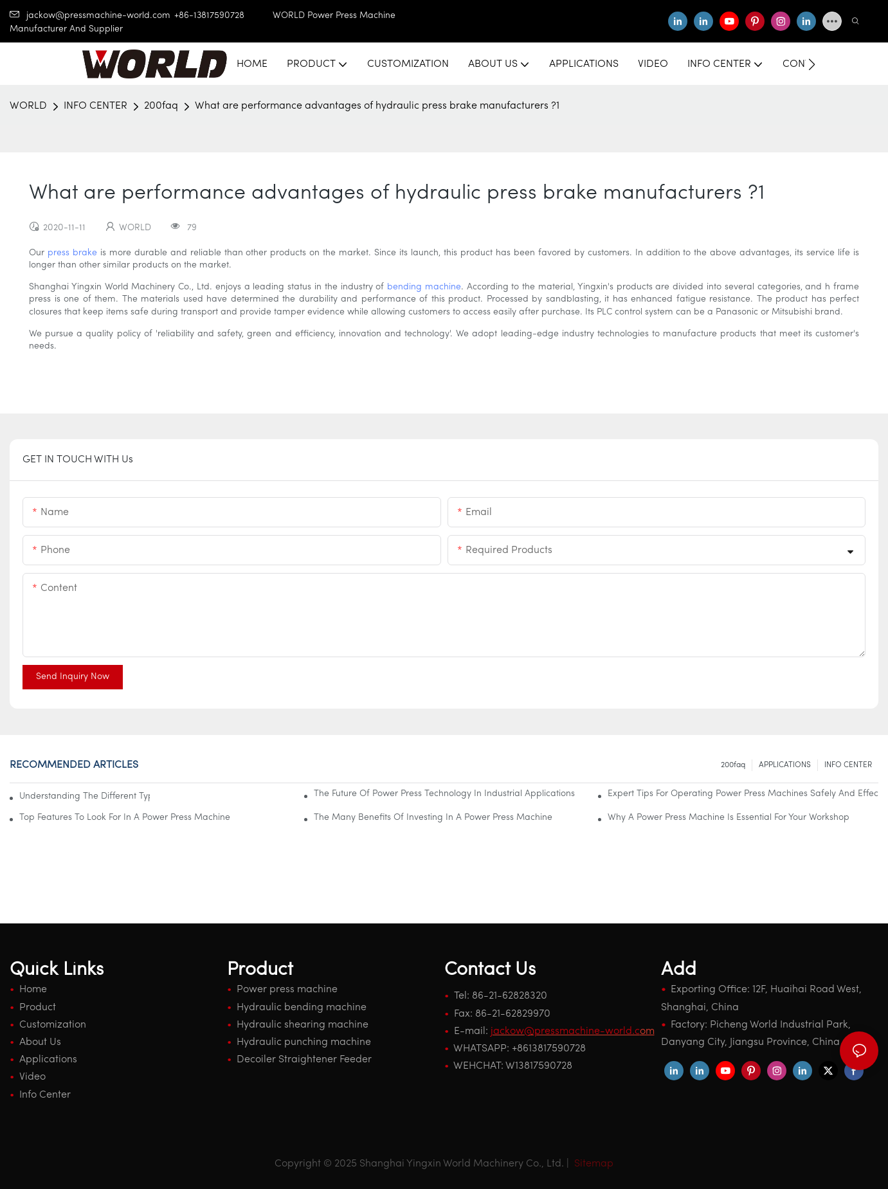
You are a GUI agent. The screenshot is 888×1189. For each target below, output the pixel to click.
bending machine (424, 287)
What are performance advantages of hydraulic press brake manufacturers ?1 (377, 106)
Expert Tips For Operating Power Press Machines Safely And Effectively (743, 794)
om (573, 1031)
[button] (811, 64)
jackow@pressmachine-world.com (90, 16)
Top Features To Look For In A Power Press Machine (124, 817)
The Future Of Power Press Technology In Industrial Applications (444, 794)
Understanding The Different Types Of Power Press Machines (84, 796)
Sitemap (592, 1164)
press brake (72, 253)
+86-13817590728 (223, 16)
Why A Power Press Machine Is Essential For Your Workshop (728, 817)
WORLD (28, 106)
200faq (161, 106)
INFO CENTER (95, 106)
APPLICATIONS (785, 765)
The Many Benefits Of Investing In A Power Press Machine (433, 817)
